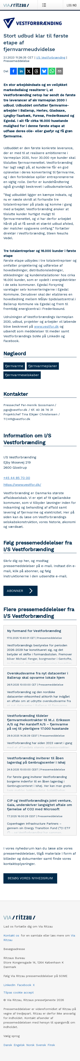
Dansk (7, 1045)
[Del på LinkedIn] (21, 71)
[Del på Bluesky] (44, 71)
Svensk (41, 1045)
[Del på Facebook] (13, 71)
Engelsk (19, 1045)
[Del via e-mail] (59, 71)
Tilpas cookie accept (18, 992)
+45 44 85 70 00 (16, 478)
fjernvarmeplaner (42, 366)
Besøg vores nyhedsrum (30, 878)
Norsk (30, 1045)
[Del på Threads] (36, 71)
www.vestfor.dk (46, 327)
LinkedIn (9, 985)
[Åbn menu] (45, 5)
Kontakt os (11, 935)
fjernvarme (14, 366)
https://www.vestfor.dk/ (22, 485)
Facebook (24, 985)
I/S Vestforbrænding (50, 57)
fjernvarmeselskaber (22, 375)
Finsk (51, 1045)
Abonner (20, 591)
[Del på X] (28, 71)
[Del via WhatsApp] (51, 71)
